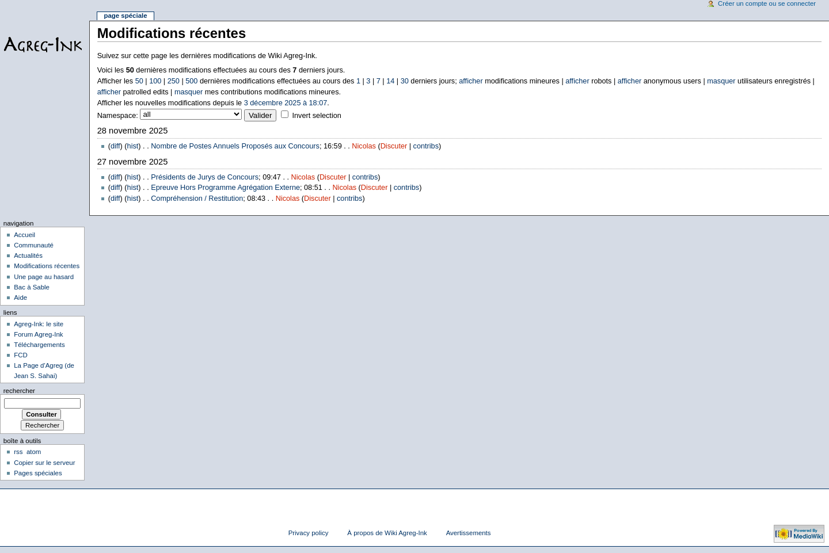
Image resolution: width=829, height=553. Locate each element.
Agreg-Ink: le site (38, 324)
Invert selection (316, 116)
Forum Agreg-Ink (38, 334)
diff (115, 146)
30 (405, 81)
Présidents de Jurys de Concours (204, 177)
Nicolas (364, 146)
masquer (721, 81)
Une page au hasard (44, 276)
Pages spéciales (38, 473)
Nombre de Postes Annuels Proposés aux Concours (235, 146)
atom (33, 451)
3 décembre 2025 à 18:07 (286, 103)
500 (191, 81)
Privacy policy (308, 532)
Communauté (34, 245)
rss (18, 451)
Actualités (28, 255)
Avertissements (468, 532)
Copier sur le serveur (44, 462)
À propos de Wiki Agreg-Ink (387, 532)
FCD (21, 355)
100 (155, 81)
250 (174, 81)
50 (139, 81)
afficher (470, 81)
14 (390, 81)
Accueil (24, 234)
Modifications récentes (46, 265)
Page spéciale (125, 15)
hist (133, 146)
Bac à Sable (32, 287)
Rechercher (19, 390)
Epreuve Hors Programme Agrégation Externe (225, 188)
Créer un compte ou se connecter (767, 3)
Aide (20, 297)
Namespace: (117, 116)
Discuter (394, 146)
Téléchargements (39, 344)
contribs (426, 146)
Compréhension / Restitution (197, 198)
